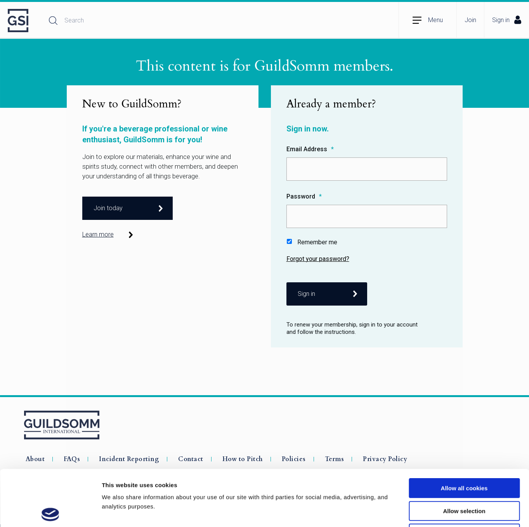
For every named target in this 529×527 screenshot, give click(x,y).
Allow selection (464, 455)
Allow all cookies (464, 432)
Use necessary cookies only (464, 477)
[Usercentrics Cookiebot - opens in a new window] (50, 512)
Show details (407, 511)
